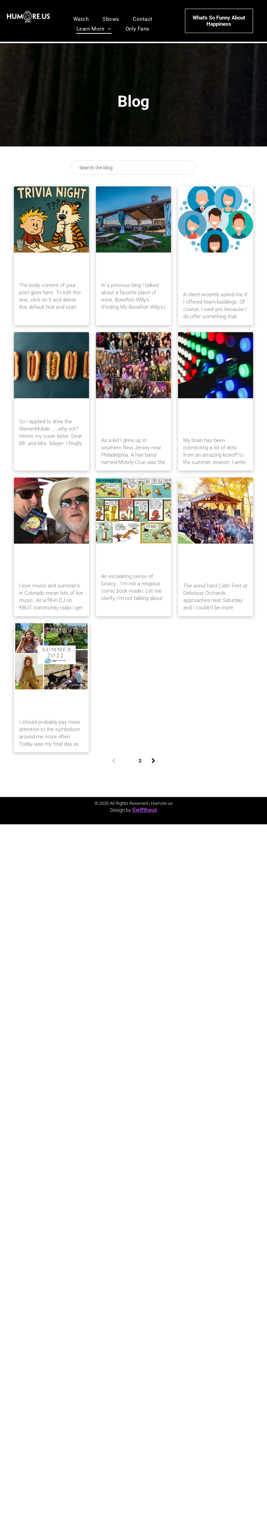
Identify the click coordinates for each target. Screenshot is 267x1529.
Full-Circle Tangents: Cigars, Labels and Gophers (48, 563)
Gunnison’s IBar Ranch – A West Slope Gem (132, 267)
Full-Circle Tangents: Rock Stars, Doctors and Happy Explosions (132, 418)
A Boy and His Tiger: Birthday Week (47, 267)
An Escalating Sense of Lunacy (133, 558)
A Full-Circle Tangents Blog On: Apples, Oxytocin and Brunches (215, 563)
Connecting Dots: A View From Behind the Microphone (214, 418)
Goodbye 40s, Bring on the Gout (50, 704)
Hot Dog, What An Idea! (51, 408)
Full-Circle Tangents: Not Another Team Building (212, 272)
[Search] (133, 167)
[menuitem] (81, 19)
